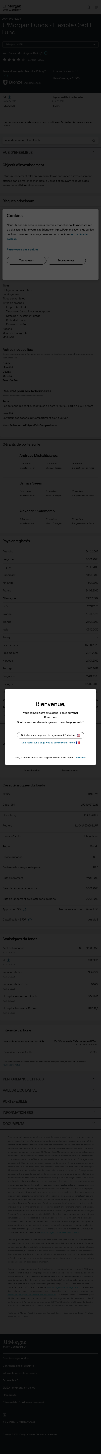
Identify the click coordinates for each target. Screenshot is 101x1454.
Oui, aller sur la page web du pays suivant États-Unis (50, 735)
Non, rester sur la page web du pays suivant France (50, 742)
